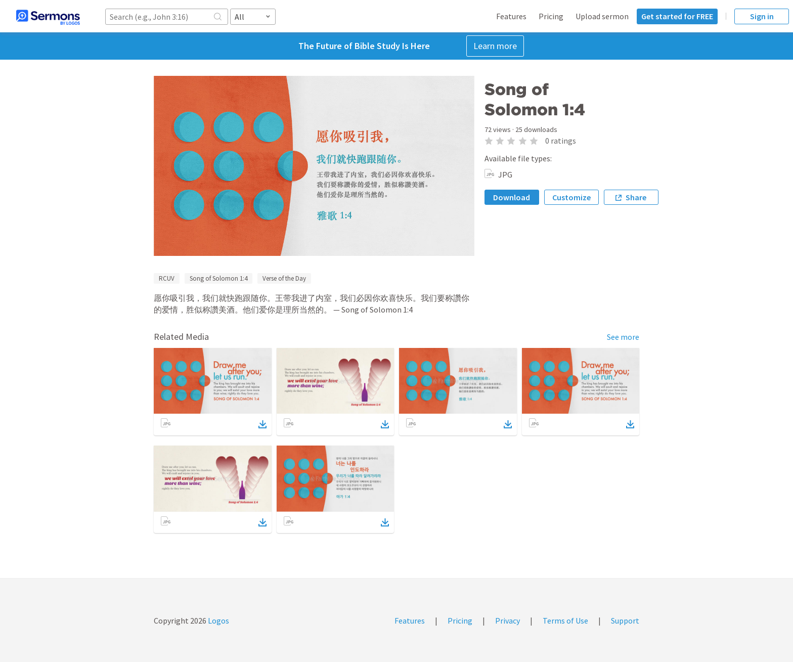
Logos (217, 620)
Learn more (495, 46)
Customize (571, 197)
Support (625, 620)
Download (511, 197)
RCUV (166, 278)
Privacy (507, 620)
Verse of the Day (284, 278)
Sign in (762, 16)
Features (511, 16)
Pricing (551, 16)
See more (623, 337)
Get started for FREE (677, 16)
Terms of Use (565, 620)
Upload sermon (602, 16)
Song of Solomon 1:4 (218, 278)
